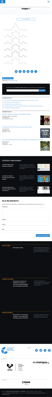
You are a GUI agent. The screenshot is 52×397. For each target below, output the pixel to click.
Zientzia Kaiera (6, 245)
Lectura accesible (26, 19)
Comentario (5, 206)
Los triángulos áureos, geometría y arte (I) (13, 104)
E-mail (4, 224)
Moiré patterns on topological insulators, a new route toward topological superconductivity (20, 316)
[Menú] (48, 1)
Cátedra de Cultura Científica (12, 391)
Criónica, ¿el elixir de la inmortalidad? (11, 102)
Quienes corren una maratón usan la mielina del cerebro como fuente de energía (21, 100)
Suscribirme (42, 90)
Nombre (4, 219)
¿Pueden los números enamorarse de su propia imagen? (8, 177)
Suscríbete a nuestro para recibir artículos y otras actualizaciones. (25, 87)
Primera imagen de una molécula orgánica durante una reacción (9, 189)
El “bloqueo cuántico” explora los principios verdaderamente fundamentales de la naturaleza (23, 106)
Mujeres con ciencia (7, 279)
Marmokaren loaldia (18, 247)
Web (3, 229)
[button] (16, 71)
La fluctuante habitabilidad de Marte (11, 107)
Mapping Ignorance (7, 312)
